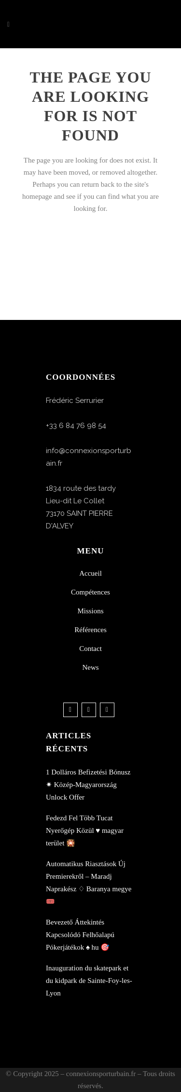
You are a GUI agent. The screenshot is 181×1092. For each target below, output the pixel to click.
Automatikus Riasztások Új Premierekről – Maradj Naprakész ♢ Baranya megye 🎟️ (89, 882)
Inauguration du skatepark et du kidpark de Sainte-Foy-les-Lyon (89, 980)
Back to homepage (90, 251)
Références (90, 630)
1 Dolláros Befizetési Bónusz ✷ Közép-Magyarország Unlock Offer (88, 784)
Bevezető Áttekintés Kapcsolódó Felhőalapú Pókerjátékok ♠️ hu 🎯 (80, 934)
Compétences (90, 592)
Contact (90, 648)
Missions (90, 611)
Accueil (90, 573)
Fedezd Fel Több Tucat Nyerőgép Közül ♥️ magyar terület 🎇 (85, 830)
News (90, 667)
